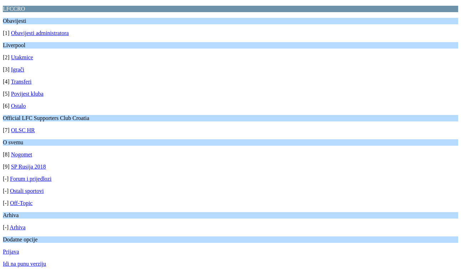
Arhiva (17, 227)
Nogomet (21, 154)
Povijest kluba (27, 94)
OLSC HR (23, 130)
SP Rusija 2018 (28, 167)
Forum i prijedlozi (30, 179)
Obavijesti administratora (40, 33)
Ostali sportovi (27, 191)
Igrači (17, 69)
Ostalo (18, 106)
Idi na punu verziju (24, 264)
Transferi (21, 82)
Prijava (11, 252)
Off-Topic (21, 203)
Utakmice (22, 57)
